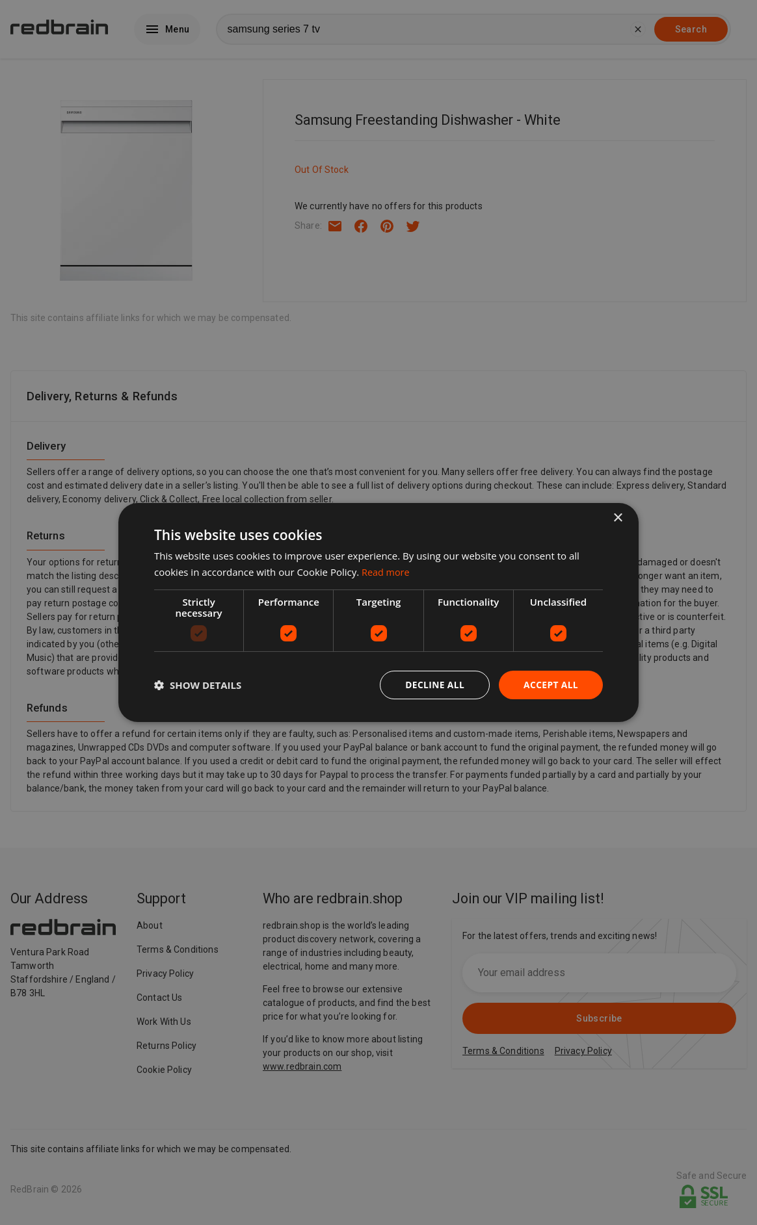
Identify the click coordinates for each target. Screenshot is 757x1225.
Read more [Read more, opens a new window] (387, 571)
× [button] (617, 517)
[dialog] (378, 612)
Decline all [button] (433, 684)
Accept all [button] (550, 684)
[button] (197, 685)
